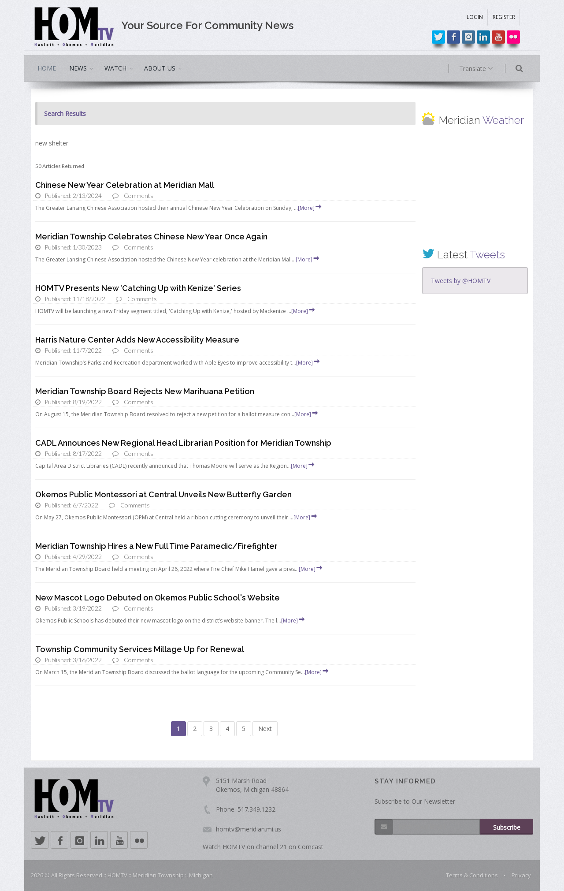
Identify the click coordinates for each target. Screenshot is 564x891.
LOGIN (475, 17)
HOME (46, 68)
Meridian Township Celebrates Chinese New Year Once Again (151, 236)
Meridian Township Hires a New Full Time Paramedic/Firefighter (156, 546)
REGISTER (504, 17)
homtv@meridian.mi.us (248, 829)
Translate (488, 68)
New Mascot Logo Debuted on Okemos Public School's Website (157, 597)
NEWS (78, 68)
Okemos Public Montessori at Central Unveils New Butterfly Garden (163, 494)
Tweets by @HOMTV (460, 280)
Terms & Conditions (472, 875)
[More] (310, 208)
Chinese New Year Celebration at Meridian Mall (124, 185)
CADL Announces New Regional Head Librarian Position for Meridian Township (183, 442)
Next (265, 728)
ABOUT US (159, 68)
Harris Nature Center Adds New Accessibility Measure (137, 339)
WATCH (115, 68)
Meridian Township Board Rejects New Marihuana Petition (144, 391)
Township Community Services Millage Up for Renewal (139, 649)
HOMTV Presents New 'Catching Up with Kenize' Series (138, 288)
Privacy (521, 875)
